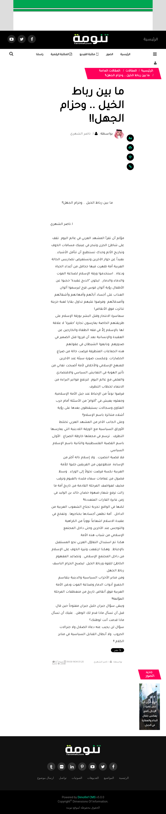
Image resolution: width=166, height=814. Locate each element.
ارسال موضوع (45, 778)
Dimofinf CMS (87, 797)
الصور (109, 54)
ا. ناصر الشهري (82, 134)
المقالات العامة (110, 71)
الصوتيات (77, 778)
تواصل (63, 778)
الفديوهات (93, 778)
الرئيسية (151, 40)
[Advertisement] (87, 169)
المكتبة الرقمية (61, 54)
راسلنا (39, 54)
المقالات (131, 71)
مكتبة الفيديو (89, 54)
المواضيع (109, 778)
